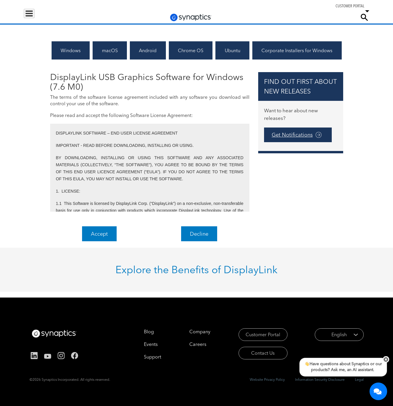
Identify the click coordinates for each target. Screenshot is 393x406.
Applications (68, 17)
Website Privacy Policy (267, 379)
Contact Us (263, 353)
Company (342, 17)
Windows (71, 50)
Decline (199, 233)
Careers (318, 17)
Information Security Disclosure (320, 379)
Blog (149, 331)
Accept (99, 233)
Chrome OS (190, 50)
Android (147, 50)
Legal (359, 379)
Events (151, 344)
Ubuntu (232, 50)
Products (36, 17)
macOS (110, 50)
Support (290, 17)
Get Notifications (292, 134)
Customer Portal (263, 334)
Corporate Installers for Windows (296, 50)
